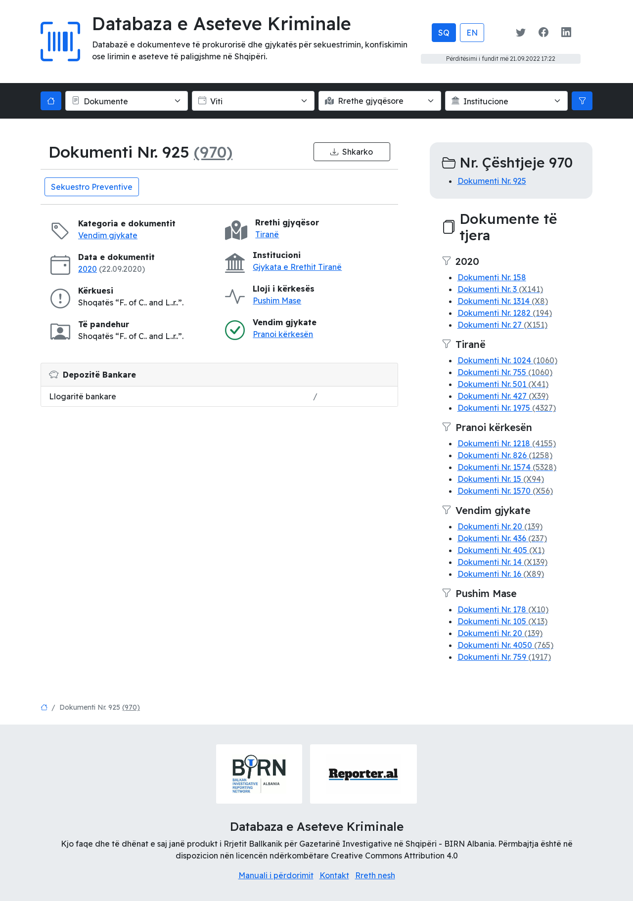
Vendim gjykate (107, 235)
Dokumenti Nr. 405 (500, 550)
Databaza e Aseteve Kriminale (221, 23)
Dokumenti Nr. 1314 (502, 301)
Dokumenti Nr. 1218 (506, 443)
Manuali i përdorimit (276, 875)
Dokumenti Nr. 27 (502, 325)
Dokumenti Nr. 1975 (506, 408)
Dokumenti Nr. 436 (502, 538)
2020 (87, 269)
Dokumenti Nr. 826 (504, 455)
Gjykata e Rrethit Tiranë (297, 267)
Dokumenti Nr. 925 (491, 181)
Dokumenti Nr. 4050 (505, 645)
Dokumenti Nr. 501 (502, 384)
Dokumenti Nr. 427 (502, 396)
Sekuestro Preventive (92, 187)
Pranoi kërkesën (283, 334)
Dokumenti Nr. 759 (504, 657)
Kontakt (334, 875)
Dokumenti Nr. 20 (500, 526)
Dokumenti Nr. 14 (502, 562)
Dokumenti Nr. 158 (491, 277)
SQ (444, 33)
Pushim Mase (277, 300)
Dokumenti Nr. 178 (502, 609)
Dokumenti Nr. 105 (502, 621)
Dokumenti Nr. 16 (500, 574)
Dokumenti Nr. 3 (500, 289)
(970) (213, 152)
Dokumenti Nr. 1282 (504, 313)
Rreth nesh (375, 875)
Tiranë (267, 234)
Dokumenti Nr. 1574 (506, 467)
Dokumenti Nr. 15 (500, 479)
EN (472, 33)
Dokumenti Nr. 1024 (507, 360)
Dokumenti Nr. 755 (504, 372)
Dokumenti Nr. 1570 (505, 491)
